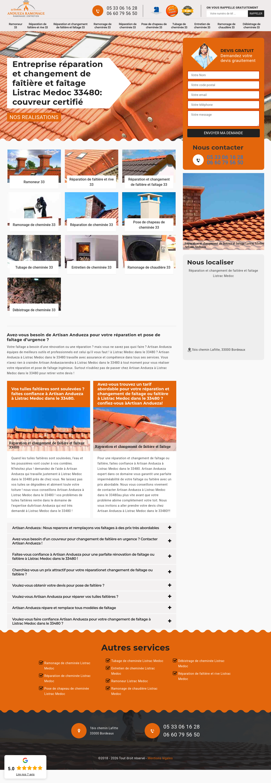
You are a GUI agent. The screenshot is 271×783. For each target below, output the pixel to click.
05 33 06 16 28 (122, 8)
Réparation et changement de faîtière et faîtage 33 (70, 25)
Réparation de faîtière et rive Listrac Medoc (204, 676)
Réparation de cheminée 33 (127, 25)
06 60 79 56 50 (122, 13)
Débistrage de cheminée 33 (251, 25)
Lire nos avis (25, 774)
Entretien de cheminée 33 (202, 25)
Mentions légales (160, 758)
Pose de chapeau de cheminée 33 (154, 25)
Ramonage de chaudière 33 (226, 25)
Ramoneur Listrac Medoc (129, 681)
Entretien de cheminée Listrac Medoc (133, 671)
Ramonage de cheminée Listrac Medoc (67, 665)
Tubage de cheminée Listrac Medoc (137, 661)
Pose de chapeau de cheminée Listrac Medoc (66, 691)
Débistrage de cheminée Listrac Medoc (201, 663)
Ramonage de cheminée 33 (102, 25)
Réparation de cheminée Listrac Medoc (67, 678)
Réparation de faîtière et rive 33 (37, 25)
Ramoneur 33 (15, 25)
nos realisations (34, 117)
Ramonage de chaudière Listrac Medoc (134, 691)
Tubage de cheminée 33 (179, 25)
